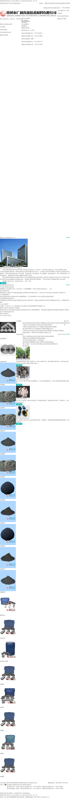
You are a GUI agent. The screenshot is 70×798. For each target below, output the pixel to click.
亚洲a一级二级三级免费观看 (8, 797)
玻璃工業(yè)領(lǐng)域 (22, 418)
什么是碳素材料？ (5, 294)
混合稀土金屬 (4, 661)
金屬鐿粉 (2, 592)
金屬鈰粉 (2, 546)
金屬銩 (2, 707)
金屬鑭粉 (2, 454)
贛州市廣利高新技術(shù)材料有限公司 (11, 268)
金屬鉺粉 (2, 407)
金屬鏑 (2, 684)
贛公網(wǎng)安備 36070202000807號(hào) (18, 784)
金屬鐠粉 (2, 500)
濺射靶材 (24, 26)
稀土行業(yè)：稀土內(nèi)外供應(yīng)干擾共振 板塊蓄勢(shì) (40, 344)
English (41, 3)
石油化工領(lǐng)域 (21, 398)
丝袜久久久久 (45, 797)
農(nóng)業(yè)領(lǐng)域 (23, 359)
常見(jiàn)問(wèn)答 (5, 285)
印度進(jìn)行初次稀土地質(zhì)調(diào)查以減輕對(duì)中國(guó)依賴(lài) (43, 330)
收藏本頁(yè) (48, 3)
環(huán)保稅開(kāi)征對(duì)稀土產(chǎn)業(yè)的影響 (38, 336)
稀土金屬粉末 (25, 24)
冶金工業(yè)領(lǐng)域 (22, 379)
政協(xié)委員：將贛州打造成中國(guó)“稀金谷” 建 (37, 332)
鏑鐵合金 (2, 615)
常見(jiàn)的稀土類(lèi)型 (7, 287)
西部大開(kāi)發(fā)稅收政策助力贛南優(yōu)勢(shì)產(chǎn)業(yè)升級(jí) (43, 323)
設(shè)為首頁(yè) (57, 3)
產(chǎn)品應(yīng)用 (67, 323)
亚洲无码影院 (20, 797)
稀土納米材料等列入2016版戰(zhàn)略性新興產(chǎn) (38, 328)
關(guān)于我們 (4, 237)
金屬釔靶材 (3, 361)
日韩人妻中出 (37, 797)
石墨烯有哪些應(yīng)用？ (7, 298)
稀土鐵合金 (26, 346)
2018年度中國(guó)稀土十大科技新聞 (33, 340)
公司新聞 (18, 321)
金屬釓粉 (2, 430)
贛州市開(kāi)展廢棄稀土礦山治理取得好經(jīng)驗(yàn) (38, 342)
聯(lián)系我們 (66, 3)
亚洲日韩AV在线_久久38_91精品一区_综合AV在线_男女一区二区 (18, 1)
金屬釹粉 (2, 477)
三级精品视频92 (29, 797)
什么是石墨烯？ (4, 304)
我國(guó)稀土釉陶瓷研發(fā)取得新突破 (34, 338)
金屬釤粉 (2, 523)
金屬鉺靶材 (3, 338)
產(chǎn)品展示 (26, 18)
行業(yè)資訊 (19, 334)
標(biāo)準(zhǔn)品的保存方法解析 (10, 308)
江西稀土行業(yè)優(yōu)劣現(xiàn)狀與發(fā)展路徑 (37, 325)
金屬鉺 (2, 730)
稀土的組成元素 (4, 290)
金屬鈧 (2, 753)
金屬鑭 (2, 776)
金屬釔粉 (2, 569)
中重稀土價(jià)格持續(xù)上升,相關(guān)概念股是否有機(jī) (40, 326)
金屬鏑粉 (2, 384)
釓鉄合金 (2, 638)
